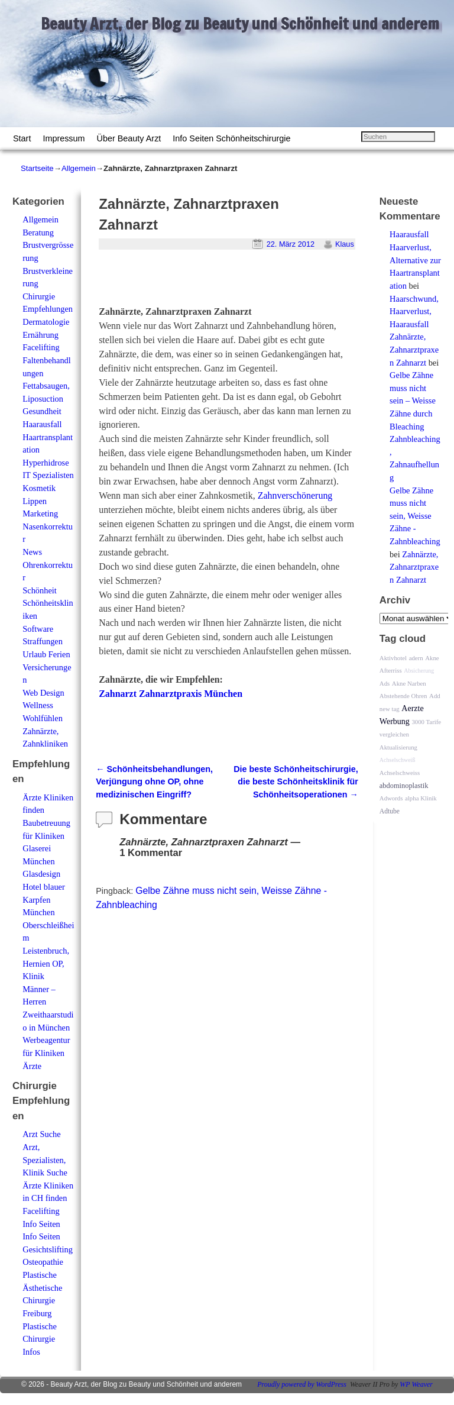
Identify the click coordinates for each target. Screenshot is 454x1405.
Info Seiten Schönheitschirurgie (231, 138)
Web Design (43, 692)
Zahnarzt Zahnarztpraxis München (170, 694)
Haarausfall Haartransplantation (47, 436)
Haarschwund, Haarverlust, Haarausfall (414, 311)
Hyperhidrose (45, 462)
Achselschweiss (400, 772)
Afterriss (391, 670)
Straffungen (42, 641)
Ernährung (40, 335)
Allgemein (78, 168)
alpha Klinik (421, 798)
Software (37, 629)
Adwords (391, 798)
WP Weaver (416, 1384)
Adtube (390, 811)
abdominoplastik (404, 785)
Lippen (34, 501)
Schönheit (39, 590)
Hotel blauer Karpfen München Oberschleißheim (48, 912)
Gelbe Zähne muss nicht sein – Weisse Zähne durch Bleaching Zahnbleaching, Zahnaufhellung (415, 426)
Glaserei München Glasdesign (41, 861)
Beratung (38, 232)
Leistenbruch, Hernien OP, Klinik (45, 963)
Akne (432, 657)
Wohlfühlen (42, 718)
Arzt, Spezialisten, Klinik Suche (44, 1159)
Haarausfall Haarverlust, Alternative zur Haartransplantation (415, 260)
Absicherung (419, 670)
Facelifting (40, 347)
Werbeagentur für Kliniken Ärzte (46, 1052)
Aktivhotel (393, 657)
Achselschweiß (398, 760)
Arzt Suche (41, 1134)
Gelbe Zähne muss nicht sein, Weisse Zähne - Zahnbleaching (415, 516)
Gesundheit (41, 411)
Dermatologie (45, 322)
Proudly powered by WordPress (301, 1384)
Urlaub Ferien (46, 654)
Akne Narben (409, 683)
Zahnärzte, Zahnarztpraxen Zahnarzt (414, 349)
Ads (385, 683)
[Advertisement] (237, 283)
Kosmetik (39, 488)
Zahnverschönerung (295, 495)
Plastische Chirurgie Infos (39, 1339)
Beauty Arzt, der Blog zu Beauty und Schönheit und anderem (240, 23)
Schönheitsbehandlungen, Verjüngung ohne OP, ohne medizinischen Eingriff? (154, 781)
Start (22, 138)
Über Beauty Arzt (129, 138)
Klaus (344, 244)
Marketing (40, 513)
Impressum (64, 138)
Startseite (37, 168)
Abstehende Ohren (403, 695)
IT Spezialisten (47, 475)
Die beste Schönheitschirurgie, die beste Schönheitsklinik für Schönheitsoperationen (296, 781)
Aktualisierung (398, 747)
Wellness (37, 705)
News (32, 552)
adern (416, 657)
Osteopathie (42, 1262)
